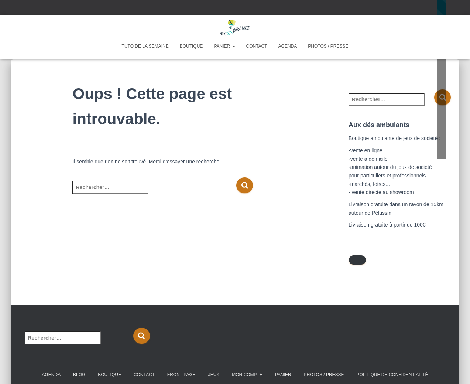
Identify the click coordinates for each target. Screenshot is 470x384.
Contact (256, 46)
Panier (224, 46)
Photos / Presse (328, 46)
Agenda (287, 46)
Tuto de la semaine (145, 46)
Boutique (191, 46)
